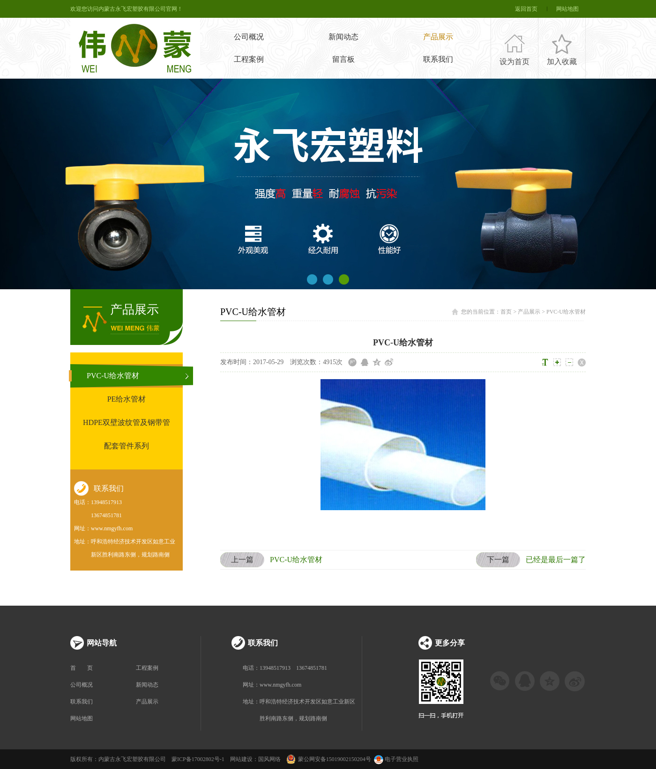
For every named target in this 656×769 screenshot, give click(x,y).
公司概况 (249, 37)
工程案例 (249, 59)
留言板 (343, 59)
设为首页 (514, 62)
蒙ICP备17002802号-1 (197, 759)
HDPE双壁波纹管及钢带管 (126, 422)
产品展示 (438, 37)
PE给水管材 (126, 399)
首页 (506, 311)
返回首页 (526, 9)
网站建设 (241, 759)
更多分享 (450, 643)
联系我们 (438, 59)
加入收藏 (562, 62)
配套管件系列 (126, 446)
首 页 (81, 668)
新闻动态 (343, 37)
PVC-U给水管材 (113, 376)
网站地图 (567, 9)
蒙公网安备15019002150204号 (334, 759)
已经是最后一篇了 (531, 559)
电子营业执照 (395, 759)
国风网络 (269, 759)
